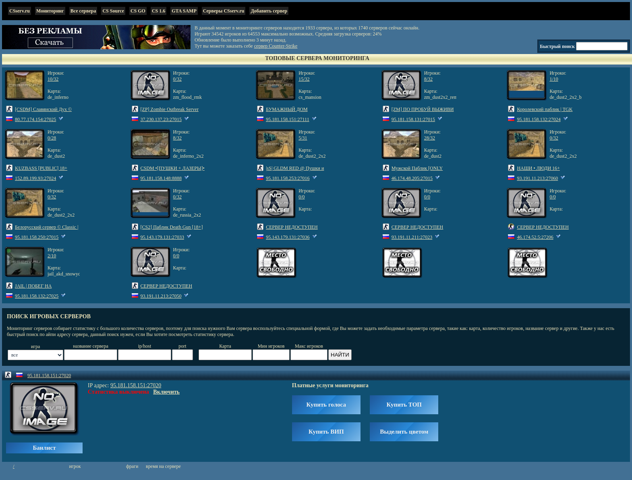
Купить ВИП (326, 431)
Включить (166, 392)
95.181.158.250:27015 (36, 237)
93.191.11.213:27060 (537, 178)
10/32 (53, 79)
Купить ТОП (404, 404)
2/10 (52, 256)
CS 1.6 (158, 11)
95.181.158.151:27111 (287, 119)
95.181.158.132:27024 (538, 119)
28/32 (429, 138)
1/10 (553, 79)
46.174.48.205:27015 (412, 178)
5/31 (302, 138)
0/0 (301, 197)
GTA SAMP (184, 11)
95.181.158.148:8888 (161, 178)
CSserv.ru (19, 11)
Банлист (44, 448)
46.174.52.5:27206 (535, 237)
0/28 (52, 138)
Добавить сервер (269, 11)
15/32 (303, 79)
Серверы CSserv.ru (224, 11)
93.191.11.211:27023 (412, 237)
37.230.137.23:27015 (161, 119)
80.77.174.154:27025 (35, 119)
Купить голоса (326, 404)
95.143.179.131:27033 (162, 237)
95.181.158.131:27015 (413, 119)
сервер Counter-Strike (276, 46)
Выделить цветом (404, 431)
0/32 (177, 79)
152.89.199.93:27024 (35, 178)
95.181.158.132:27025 (36, 296)
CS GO (138, 11)
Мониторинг (50, 11)
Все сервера (83, 11)
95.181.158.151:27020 (49, 375)
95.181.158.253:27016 (287, 178)
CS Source (113, 11)
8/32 (428, 79)
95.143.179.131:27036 (287, 237)
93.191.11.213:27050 (161, 296)
